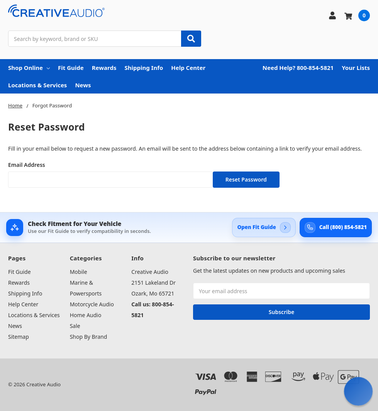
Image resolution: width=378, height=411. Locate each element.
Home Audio (86, 315)
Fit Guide (71, 67)
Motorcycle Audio (92, 304)
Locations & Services (37, 85)
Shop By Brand (88, 336)
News (83, 85)
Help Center (188, 67)
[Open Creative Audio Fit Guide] (263, 227)
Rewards (104, 67)
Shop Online (29, 67)
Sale (75, 325)
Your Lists (356, 67)
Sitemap (18, 336)
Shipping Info (143, 67)
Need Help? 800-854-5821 (298, 67)
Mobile (78, 271)
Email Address (26, 164)
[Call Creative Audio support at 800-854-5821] (336, 227)
